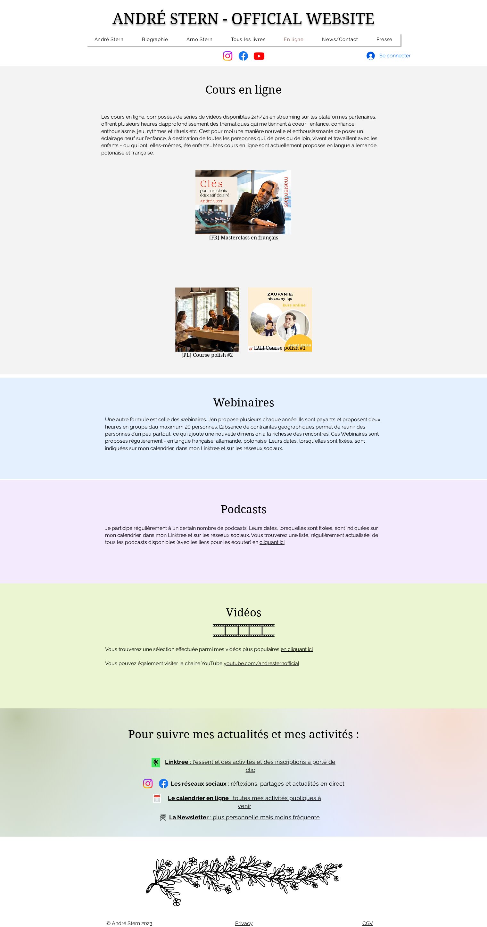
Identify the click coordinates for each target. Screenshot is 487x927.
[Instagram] (227, 56)
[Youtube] (259, 56)
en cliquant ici (297, 649)
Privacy (244, 923)
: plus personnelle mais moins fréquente (244, 817)
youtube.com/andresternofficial (261, 663)
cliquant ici (272, 542)
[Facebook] (243, 56)
